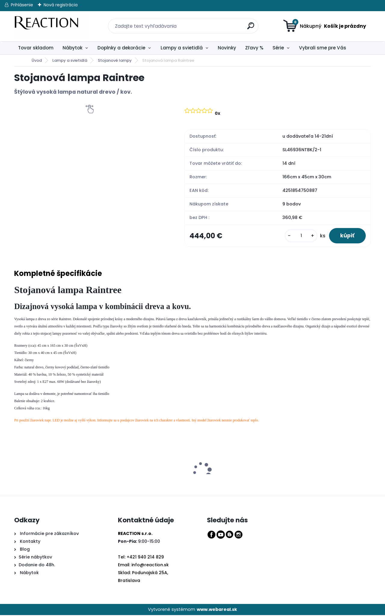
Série (278, 48)
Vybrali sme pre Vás (322, 48)
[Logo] (51, 26)
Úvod (37, 60)
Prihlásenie (22, 5)
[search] (247, 22)
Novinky (227, 48)
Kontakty (30, 542)
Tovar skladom (36, 48)
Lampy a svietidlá (182, 48)
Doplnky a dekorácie (121, 48)
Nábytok (72, 48)
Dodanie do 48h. (37, 565)
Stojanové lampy (115, 60)
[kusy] (299, 236)
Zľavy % (254, 48)
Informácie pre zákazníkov (49, 534)
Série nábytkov (35, 558)
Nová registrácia (61, 5)
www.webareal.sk (217, 610)
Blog (24, 550)
